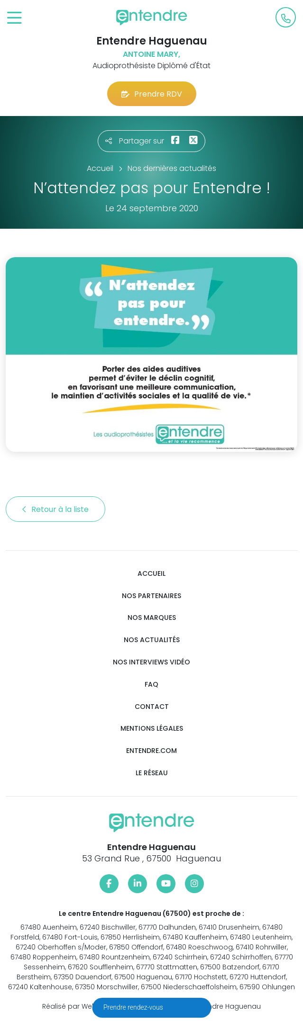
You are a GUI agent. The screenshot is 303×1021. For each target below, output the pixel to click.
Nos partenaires (151, 596)
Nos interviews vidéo (151, 662)
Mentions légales (151, 729)
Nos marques (152, 618)
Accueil (151, 574)
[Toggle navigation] (14, 18)
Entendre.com (151, 751)
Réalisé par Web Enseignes (87, 1006)
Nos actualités (152, 640)
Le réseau (152, 773)
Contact (152, 707)
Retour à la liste (55, 509)
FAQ (151, 685)
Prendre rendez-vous (134, 1007)
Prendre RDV (151, 94)
